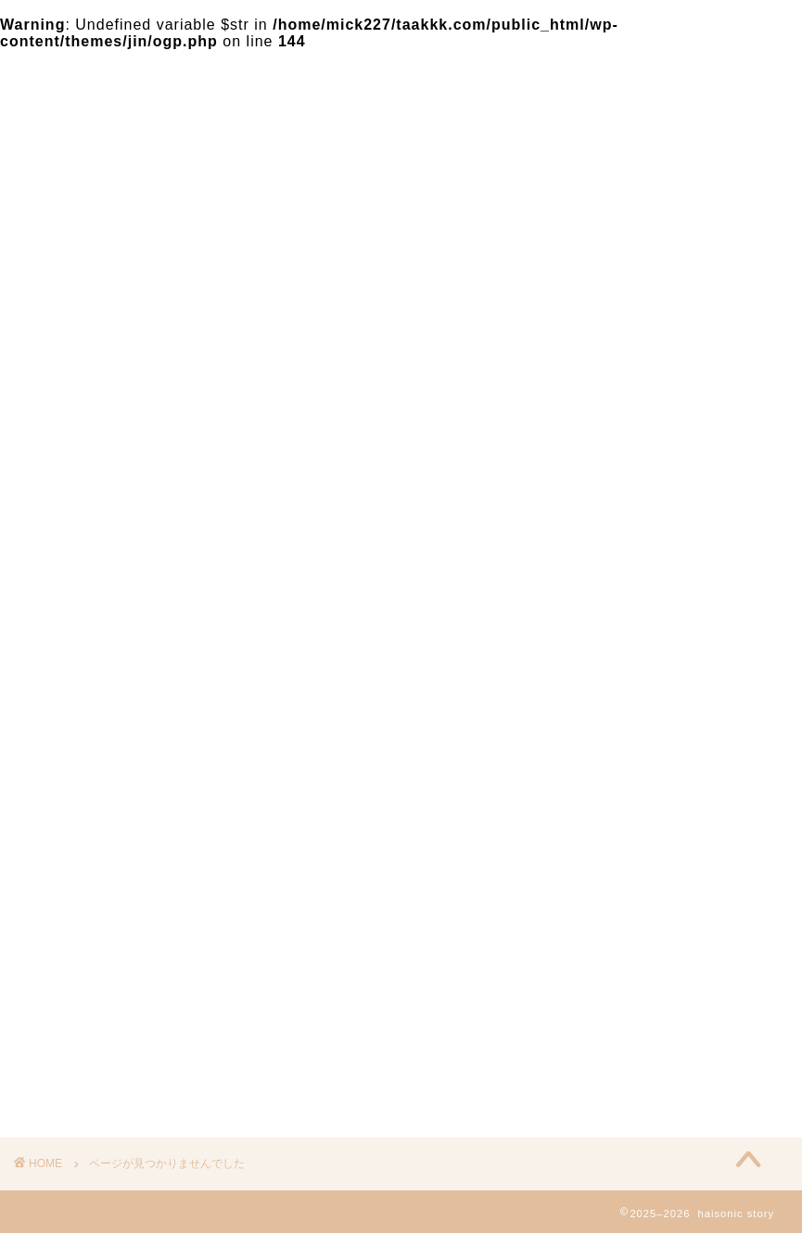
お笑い (97, 1011)
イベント (105, 1085)
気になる (105, 962)
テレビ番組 (113, 987)
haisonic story (69, 89)
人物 (90, 1061)
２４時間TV (116, 1036)
